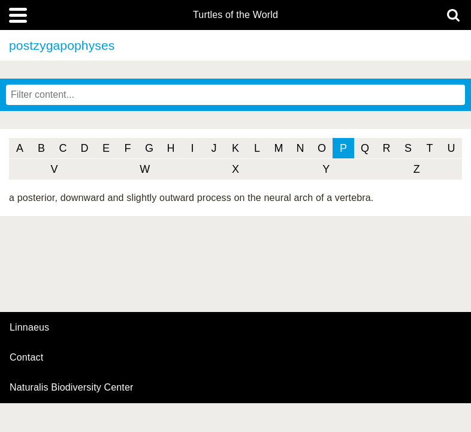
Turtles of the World (235, 15)
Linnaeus (29, 327)
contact (26, 357)
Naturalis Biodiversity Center (72, 387)
